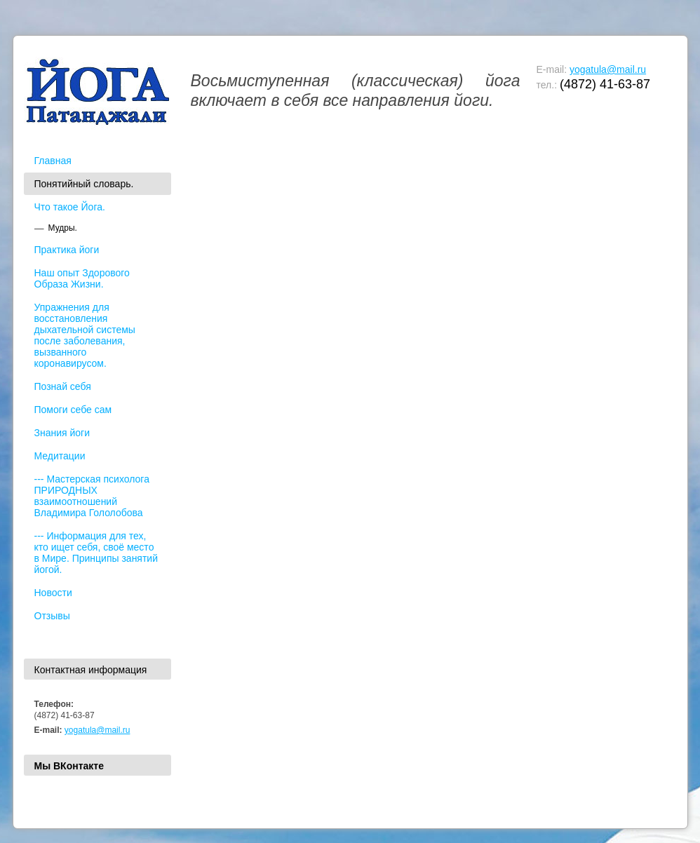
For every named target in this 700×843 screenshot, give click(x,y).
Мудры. (62, 228)
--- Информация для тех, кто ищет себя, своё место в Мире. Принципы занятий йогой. (96, 552)
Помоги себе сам (73, 409)
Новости (53, 592)
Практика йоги (67, 249)
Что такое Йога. (69, 207)
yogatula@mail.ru (608, 69)
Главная (53, 160)
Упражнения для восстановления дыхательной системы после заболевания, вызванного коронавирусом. (84, 335)
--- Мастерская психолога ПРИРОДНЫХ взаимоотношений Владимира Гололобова (91, 495)
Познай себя (62, 386)
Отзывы (52, 615)
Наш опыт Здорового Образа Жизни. (82, 278)
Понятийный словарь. (84, 183)
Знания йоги (62, 432)
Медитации (60, 455)
